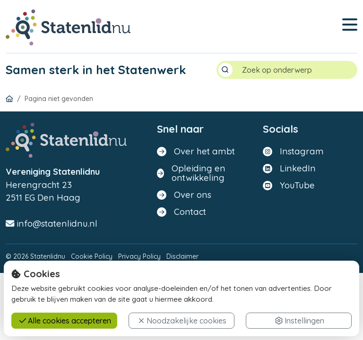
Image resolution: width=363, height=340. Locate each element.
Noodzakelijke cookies (182, 320)
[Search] (295, 70)
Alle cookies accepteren (65, 320)
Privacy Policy (139, 257)
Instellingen (299, 320)
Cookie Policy (91, 257)
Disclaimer (182, 257)
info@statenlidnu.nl (51, 224)
